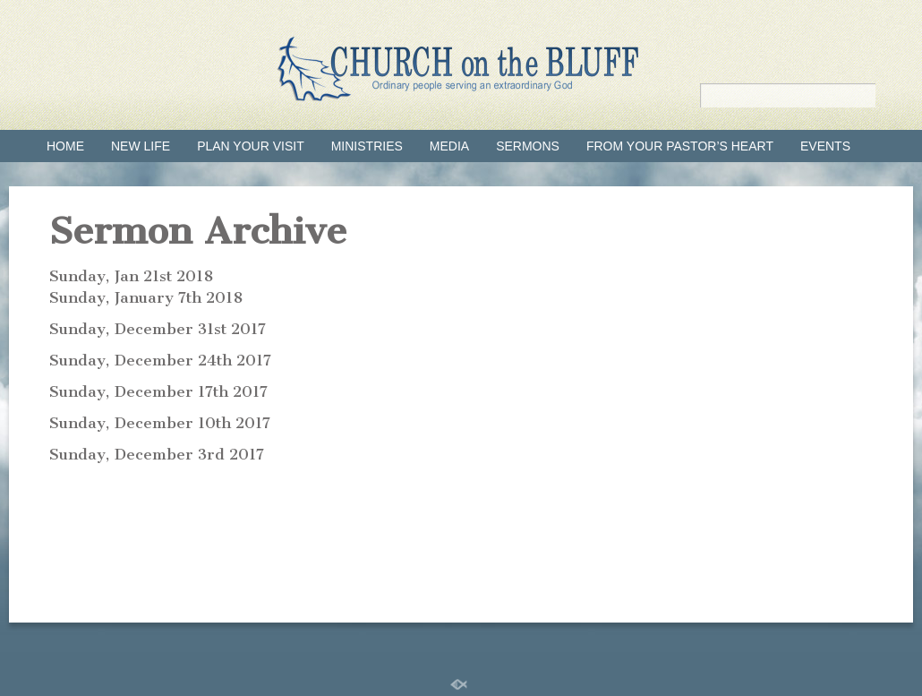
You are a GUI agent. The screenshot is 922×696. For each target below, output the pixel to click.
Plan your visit (250, 146)
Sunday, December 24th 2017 (160, 360)
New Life (140, 146)
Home (65, 146)
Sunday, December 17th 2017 (158, 391)
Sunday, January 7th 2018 (146, 297)
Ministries (367, 146)
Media (449, 146)
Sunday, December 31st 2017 (157, 329)
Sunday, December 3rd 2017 (156, 454)
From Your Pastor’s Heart (679, 146)
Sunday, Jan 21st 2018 (131, 276)
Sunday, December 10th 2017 (159, 423)
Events (825, 146)
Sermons (527, 146)
